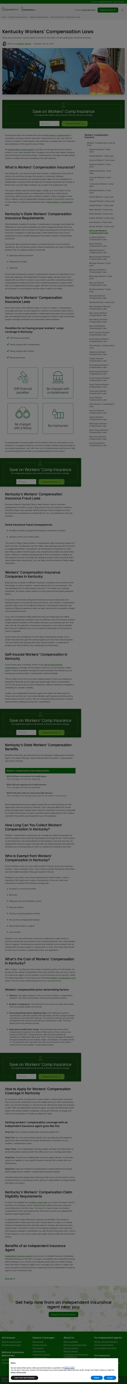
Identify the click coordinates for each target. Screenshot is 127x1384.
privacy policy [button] (69, 1368)
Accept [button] (110, 1378)
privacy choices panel (18, 1372)
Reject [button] (96, 1378)
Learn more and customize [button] (24, 1378)
